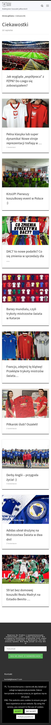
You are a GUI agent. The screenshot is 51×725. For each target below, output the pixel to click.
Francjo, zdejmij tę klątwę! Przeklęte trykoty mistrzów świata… (25, 371)
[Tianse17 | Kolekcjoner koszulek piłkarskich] (6, 4)
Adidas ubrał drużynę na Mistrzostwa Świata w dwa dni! (24, 534)
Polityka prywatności (25, 717)
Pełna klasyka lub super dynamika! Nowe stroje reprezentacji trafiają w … (24, 138)
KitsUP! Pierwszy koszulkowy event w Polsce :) (24, 198)
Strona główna (8, 16)
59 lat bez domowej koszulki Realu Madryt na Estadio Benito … (23, 594)
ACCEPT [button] (18, 711)
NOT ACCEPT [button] (31, 711)
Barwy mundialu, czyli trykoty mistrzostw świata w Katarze (24, 313)
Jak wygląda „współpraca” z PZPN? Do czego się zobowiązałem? (25, 81)
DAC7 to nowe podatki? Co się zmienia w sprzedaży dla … (25, 255)
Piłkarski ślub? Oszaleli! (22, 424)
